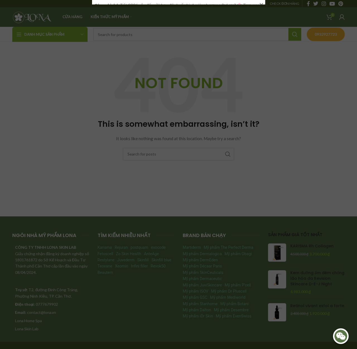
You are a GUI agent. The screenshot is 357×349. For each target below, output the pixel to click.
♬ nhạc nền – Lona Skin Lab (219, 145)
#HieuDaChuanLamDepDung (121, 145)
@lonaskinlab (106, 68)
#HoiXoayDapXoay (112, 74)
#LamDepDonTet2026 (171, 145)
